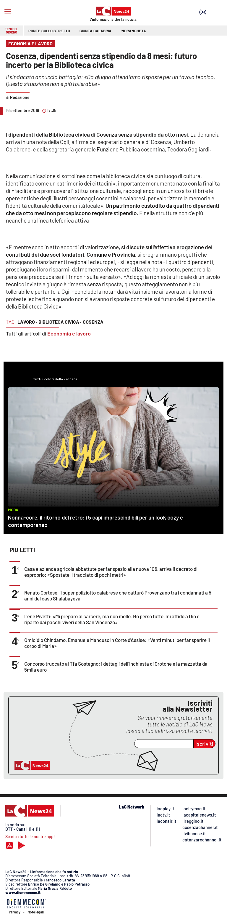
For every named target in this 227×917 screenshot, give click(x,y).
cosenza (93, 322)
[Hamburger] (7, 11)
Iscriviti (204, 743)
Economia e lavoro (69, 333)
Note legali (35, 912)
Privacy (14, 912)
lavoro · (27, 322)
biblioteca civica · (59, 322)
